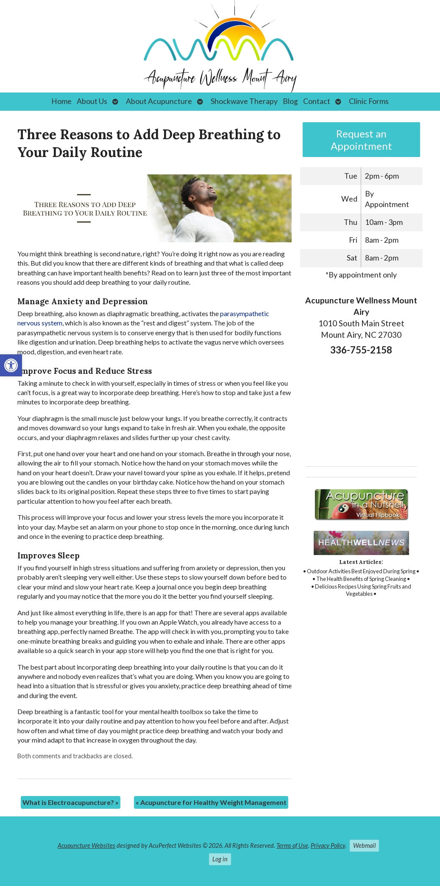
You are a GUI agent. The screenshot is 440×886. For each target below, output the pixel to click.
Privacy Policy (328, 845)
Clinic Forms (369, 101)
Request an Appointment (361, 139)
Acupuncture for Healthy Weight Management (211, 802)
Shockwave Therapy (244, 101)
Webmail (364, 845)
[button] (11, 365)
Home (61, 101)
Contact (316, 101)
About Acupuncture (159, 101)
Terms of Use (292, 845)
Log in (220, 859)
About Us (92, 101)
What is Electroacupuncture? (70, 802)
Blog (290, 101)
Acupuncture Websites (86, 845)
